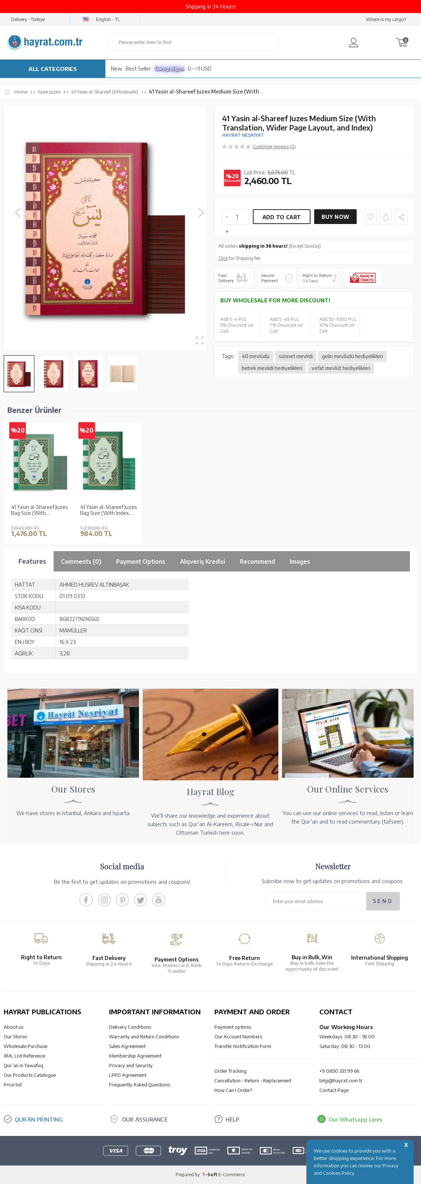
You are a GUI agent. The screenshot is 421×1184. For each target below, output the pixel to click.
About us (13, 1027)
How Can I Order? (233, 1090)
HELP (232, 1119)
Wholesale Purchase (25, 1046)
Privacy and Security (131, 1065)
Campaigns (169, 68)
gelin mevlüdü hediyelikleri (352, 356)
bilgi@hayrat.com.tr (341, 1080)
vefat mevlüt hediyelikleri (341, 368)
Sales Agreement (127, 1046)
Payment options (232, 1027)
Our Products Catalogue (30, 1075)
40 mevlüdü (255, 356)
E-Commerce (231, 1174)
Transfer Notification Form (242, 1046)
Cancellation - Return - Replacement (252, 1080)
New (116, 68)
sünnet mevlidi (296, 356)
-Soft (210, 1174)
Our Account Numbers (238, 1036)
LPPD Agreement (127, 1075)
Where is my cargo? (386, 19)
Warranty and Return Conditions (144, 1036)
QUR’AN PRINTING (39, 1119)
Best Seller (138, 68)
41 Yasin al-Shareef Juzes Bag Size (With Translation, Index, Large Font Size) (39, 510)
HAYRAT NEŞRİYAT (243, 135)
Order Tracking (230, 1071)
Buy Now (335, 217)
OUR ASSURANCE (145, 1119)
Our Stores (15, 1036)
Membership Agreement (135, 1056)
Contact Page (334, 1090)
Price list (13, 1085)
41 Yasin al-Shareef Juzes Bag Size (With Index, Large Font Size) (108, 510)
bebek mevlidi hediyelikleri (272, 368)
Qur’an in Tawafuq (23, 1065)
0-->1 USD (199, 68)
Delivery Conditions (130, 1027)
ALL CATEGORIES (52, 68)
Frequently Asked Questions (139, 1085)
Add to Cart (281, 217)
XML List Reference (24, 1056)
